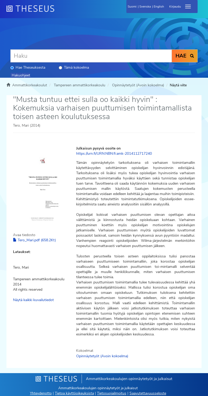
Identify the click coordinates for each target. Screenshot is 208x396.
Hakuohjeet (21, 75)
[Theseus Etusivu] (58, 11)
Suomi (132, 6)
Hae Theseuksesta (27, 67)
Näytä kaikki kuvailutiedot (33, 299)
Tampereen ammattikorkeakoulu (79, 85)
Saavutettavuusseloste (147, 393)
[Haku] (91, 55)
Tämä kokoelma (74, 67)
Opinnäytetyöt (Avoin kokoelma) (138, 85)
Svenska (145, 6)
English (159, 6)
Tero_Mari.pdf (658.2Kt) (34, 240)
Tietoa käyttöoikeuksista (74, 393)
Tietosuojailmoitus (111, 393)
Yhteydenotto (41, 393)
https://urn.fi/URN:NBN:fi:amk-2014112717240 (114, 153)
